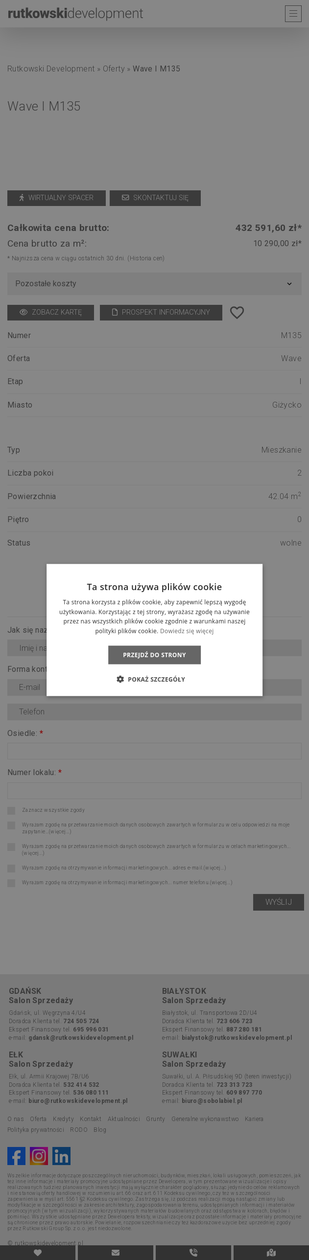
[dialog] (154, 630)
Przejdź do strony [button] (154, 655)
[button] (154, 679)
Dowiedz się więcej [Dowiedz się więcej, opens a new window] (187, 631)
